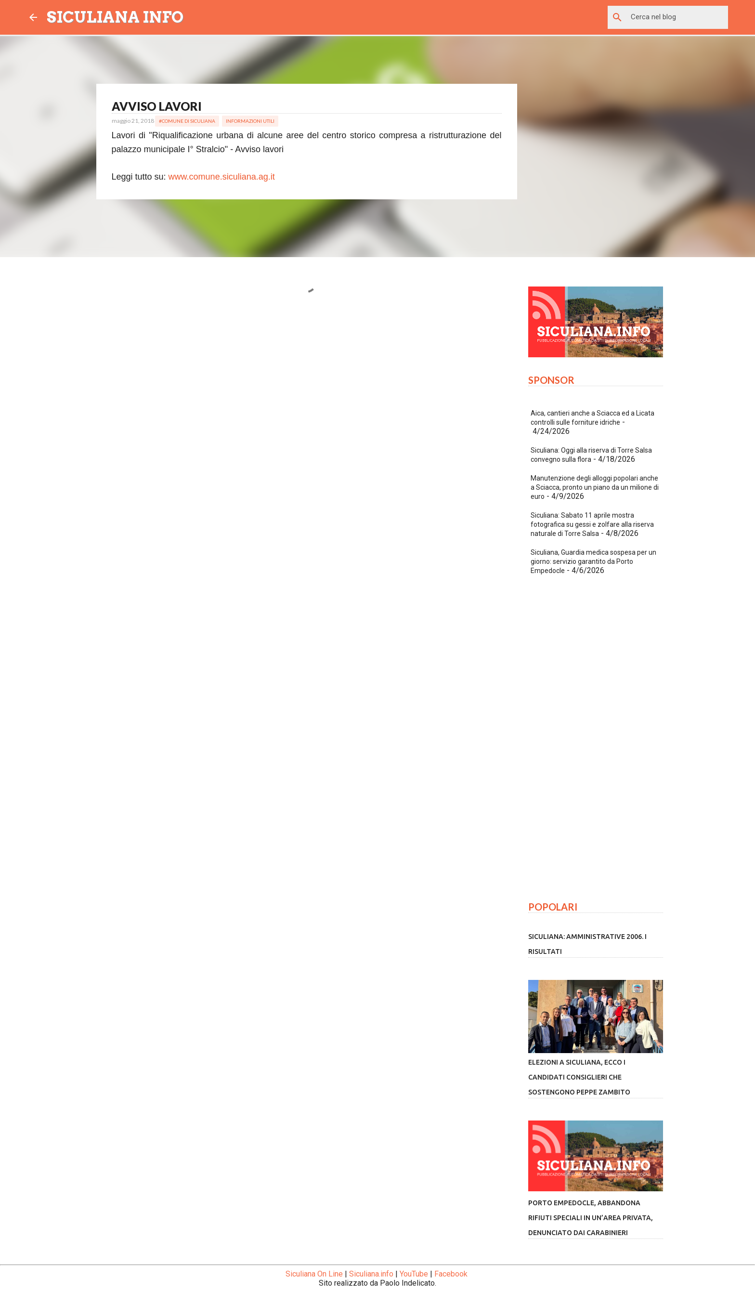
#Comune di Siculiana (187, 121)
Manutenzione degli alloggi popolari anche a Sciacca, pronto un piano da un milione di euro (595, 487)
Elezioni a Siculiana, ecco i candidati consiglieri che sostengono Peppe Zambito (579, 1077)
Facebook (451, 1273)
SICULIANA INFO (115, 17)
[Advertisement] (306, 404)
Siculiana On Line (314, 1273)
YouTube (414, 1273)
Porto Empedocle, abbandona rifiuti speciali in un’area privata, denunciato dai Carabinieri (590, 1218)
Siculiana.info (371, 1273)
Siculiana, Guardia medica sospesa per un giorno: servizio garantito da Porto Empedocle (593, 561)
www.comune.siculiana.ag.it (222, 177)
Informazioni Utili (250, 121)
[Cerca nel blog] (677, 17)
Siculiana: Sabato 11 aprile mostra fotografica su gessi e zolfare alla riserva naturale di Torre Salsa (592, 524)
